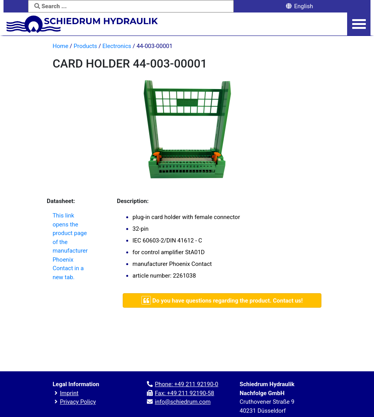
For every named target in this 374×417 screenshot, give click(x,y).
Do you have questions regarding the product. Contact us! (222, 300)
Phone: (186, 384)
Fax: (184, 393)
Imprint (69, 393)
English (299, 6)
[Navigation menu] (359, 24)
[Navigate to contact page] (222, 300)
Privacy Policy (78, 401)
